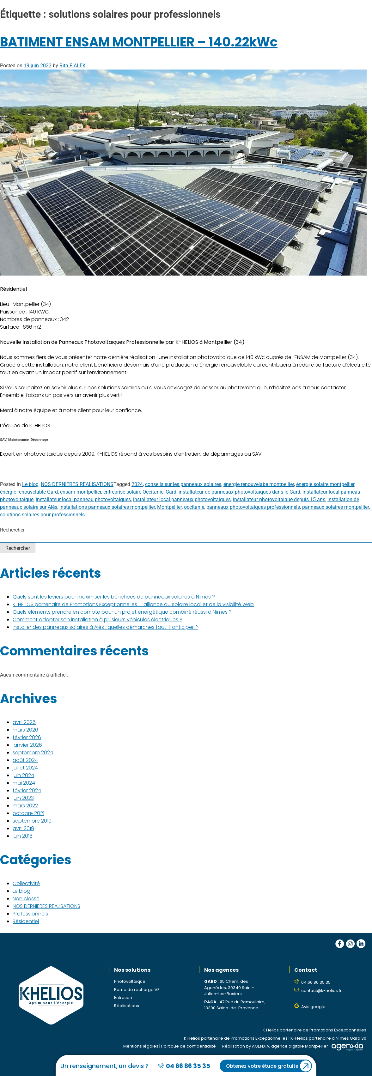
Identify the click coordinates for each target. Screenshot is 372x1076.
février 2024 (27, 790)
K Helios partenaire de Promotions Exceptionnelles (314, 1030)
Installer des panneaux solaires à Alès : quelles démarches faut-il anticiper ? (105, 627)
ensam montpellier (80, 492)
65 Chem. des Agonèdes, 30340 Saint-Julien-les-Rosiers (229, 987)
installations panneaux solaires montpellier (107, 507)
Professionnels (30, 913)
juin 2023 (23, 798)
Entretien (123, 997)
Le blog (30, 484)
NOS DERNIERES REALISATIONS (77, 484)
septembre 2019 (32, 820)
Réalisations (126, 1006)
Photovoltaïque (129, 981)
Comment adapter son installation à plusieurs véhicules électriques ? (97, 619)
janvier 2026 (27, 745)
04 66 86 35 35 (316, 982)
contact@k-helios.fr (321, 991)
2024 (137, 484)
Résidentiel (26, 921)
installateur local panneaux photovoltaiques (182, 499)
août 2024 (25, 760)
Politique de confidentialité (188, 1046)
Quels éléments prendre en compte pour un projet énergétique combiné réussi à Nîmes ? (122, 612)
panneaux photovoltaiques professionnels (253, 507)
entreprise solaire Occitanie (133, 492)
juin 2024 (23, 775)
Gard (171, 492)
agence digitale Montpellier (299, 1046)
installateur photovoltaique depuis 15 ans (279, 499)
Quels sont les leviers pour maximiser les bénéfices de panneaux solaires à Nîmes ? (114, 596)
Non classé (26, 898)
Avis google (313, 1007)
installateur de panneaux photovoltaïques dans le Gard (239, 492)
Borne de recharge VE (137, 990)
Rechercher (12, 530)
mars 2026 (25, 729)
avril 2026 (24, 722)
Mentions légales (140, 1046)
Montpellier (169, 507)
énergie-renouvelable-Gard (29, 492)
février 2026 (27, 737)
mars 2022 (25, 805)
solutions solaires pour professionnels (42, 515)
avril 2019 (23, 828)
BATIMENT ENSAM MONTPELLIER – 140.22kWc (138, 42)
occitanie (194, 507)
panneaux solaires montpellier (335, 507)
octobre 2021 (28, 813)
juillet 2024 (25, 767)
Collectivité (26, 883)
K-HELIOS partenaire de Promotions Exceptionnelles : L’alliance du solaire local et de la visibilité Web (133, 604)
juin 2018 (23, 836)
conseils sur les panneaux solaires (183, 484)
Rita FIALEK (72, 66)
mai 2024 (24, 783)
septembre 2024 (33, 752)
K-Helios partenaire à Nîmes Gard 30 (328, 1038)
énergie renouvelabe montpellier (258, 484)
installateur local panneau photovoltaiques (83, 499)
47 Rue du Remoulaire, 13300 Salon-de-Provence (234, 1005)
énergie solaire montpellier (325, 484)
